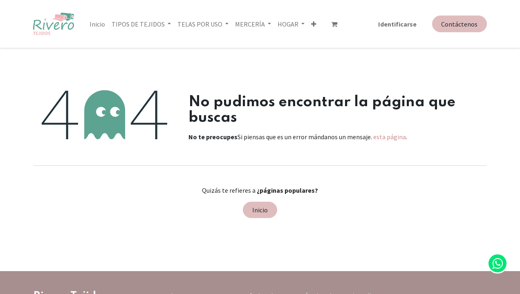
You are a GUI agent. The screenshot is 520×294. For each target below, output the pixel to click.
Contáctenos (459, 24)
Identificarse (397, 24)
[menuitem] (97, 24)
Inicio (260, 210)
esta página (389, 137)
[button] (280, 24)
